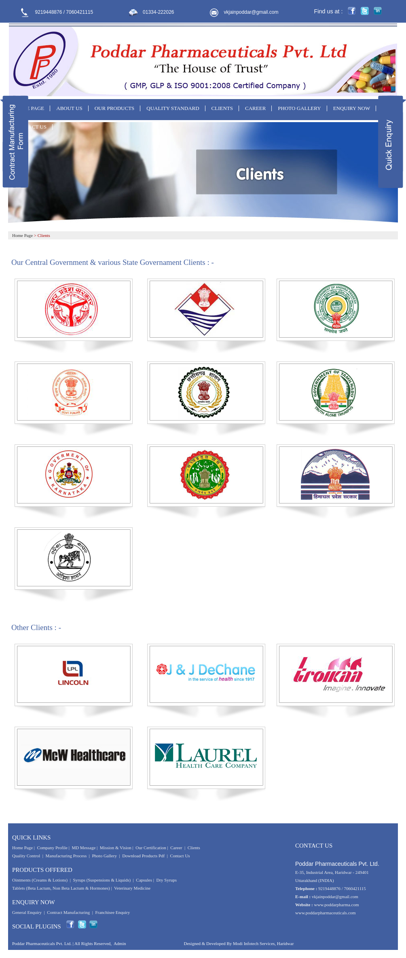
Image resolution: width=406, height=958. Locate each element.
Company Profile (52, 847)
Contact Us (180, 855)
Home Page (22, 235)
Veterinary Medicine (132, 888)
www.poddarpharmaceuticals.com (325, 912)
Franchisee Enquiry (112, 912)
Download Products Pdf (143, 855)
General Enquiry (27, 912)
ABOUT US (69, 108)
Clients (194, 847)
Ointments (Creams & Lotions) (40, 880)
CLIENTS (222, 108)
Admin (120, 943)
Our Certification (150, 847)
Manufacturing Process (66, 855)
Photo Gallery (104, 855)
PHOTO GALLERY (299, 108)
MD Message (83, 847)
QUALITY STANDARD (172, 108)
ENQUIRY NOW (351, 108)
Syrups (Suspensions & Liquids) (102, 880)
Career (176, 847)
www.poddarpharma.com (336, 904)
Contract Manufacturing (68, 912)
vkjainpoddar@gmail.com (251, 12)
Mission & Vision (115, 847)
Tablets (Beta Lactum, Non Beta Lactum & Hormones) (61, 888)
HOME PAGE (29, 108)
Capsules (144, 880)
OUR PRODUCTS (115, 108)
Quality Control (26, 855)
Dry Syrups (166, 880)
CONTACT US (30, 127)
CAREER (255, 108)
